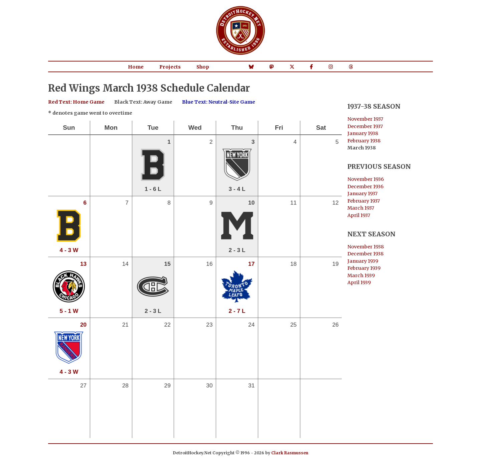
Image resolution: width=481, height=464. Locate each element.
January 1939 (362, 261)
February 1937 (363, 201)
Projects (170, 67)
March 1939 (361, 275)
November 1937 (365, 119)
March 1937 (360, 208)
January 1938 (362, 133)
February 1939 (363, 268)
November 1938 (365, 247)
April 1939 (359, 282)
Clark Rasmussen (289, 452)
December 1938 (365, 254)
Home (136, 67)
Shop (202, 67)
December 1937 (365, 126)
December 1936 (365, 187)
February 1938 (363, 141)
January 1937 (362, 194)
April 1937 (358, 215)
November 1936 (365, 179)
